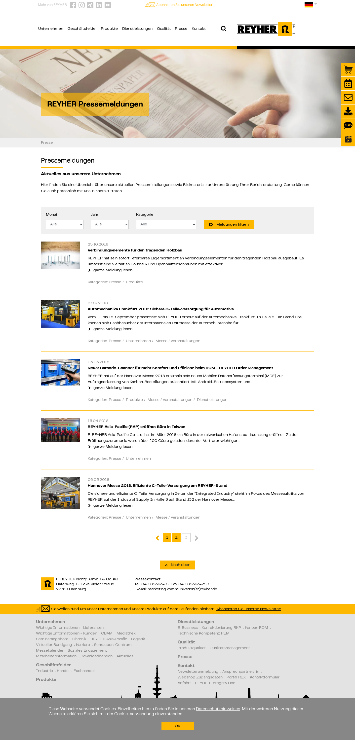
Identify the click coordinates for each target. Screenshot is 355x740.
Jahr (94, 214)
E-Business (188, 628)
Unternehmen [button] (50, 29)
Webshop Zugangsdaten (200, 677)
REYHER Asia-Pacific (108, 639)
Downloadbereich (96, 656)
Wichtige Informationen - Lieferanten (70, 628)
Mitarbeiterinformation (56, 656)
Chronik (79, 639)
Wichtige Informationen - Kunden (66, 633)
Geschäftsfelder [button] (82, 29)
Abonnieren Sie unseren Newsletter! (184, 5)
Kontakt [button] (199, 29)
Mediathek (126, 633)
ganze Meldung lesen (110, 270)
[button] (311, 6)
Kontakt (102, 191)
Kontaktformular (264, 677)
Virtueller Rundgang (54, 645)
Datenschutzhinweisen (218, 709)
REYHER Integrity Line (215, 683)
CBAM (107, 633)
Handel (63, 671)
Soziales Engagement (87, 650)
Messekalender (50, 650)
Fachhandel (84, 671)
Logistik (138, 639)
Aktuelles (125, 656)
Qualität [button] (164, 29)
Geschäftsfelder (53, 665)
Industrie (44, 671)
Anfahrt (184, 683)
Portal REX (236, 677)
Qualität (186, 642)
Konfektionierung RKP (221, 628)
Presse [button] (181, 29)
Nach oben (177, 565)
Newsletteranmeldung (198, 671)
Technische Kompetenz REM (204, 633)
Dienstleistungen (196, 622)
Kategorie (144, 214)
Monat (51, 214)
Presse (185, 657)
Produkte (46, 680)
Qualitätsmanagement (230, 648)
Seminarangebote (52, 639)
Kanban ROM (256, 628)
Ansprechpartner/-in (240, 671)
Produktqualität (192, 648)
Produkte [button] (109, 29)
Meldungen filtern (229, 224)
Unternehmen (50, 622)
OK (177, 726)
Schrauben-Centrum (113, 645)
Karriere (83, 645)
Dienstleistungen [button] (137, 29)
